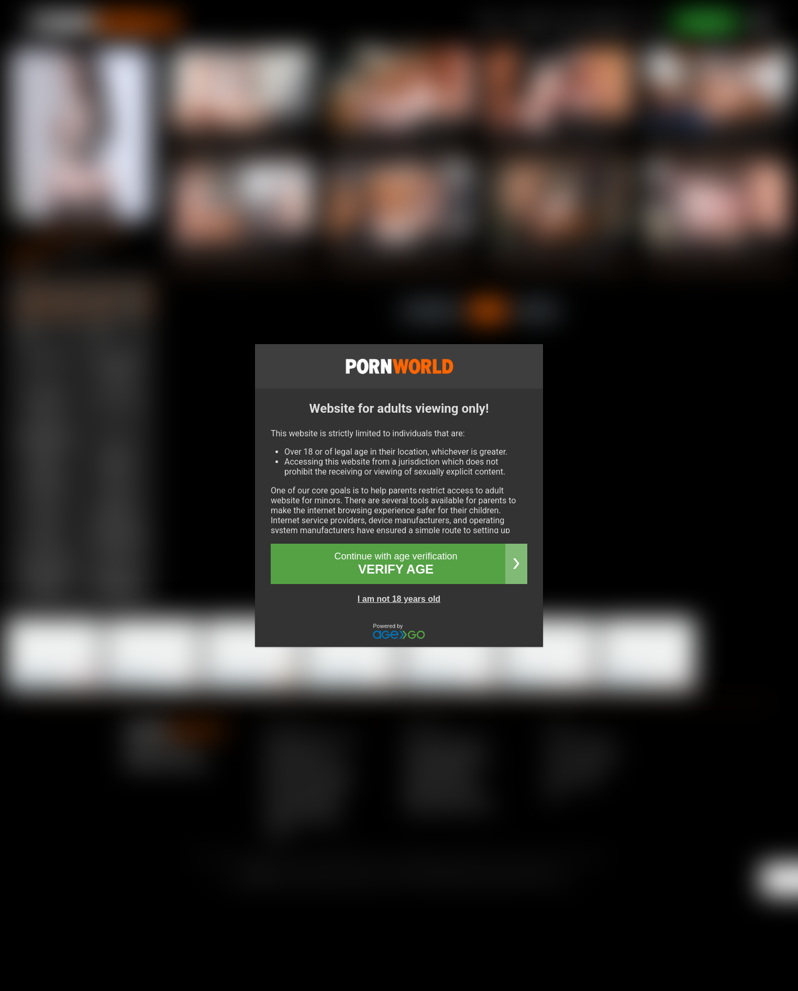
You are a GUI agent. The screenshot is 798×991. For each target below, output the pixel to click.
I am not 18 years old (399, 598)
